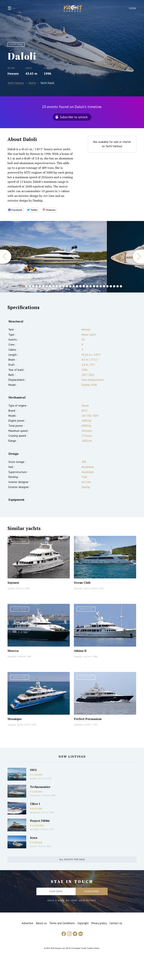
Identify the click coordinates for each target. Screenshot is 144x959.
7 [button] (43, 286)
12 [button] (60, 286)
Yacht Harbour (73, 9)
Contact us (116, 923)
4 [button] (33, 286)
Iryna (33, 837)
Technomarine (40, 787)
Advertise (27, 923)
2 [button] (26, 286)
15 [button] (70, 286)
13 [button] (63, 286)
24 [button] (101, 286)
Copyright (83, 923)
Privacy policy (99, 923)
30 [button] (121, 286)
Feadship (78, 656)
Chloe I (35, 804)
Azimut (33, 778)
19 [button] (84, 286)
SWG (33, 770)
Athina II (80, 651)
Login (132, 8)
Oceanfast (12, 656)
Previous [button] (5, 257)
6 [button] (40, 286)
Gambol (11, 588)
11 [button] (57, 286)
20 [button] (87, 286)
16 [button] (74, 286)
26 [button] (107, 286)
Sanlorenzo (35, 812)
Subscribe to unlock (74, 117)
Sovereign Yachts (81, 588)
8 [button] (47, 286)
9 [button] (50, 286)
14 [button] (67, 286)
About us (41, 923)
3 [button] (30, 286)
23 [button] (97, 286)
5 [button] (36, 286)
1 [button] (23, 286)
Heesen (13, 73)
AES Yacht (34, 829)
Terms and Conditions (62, 923)
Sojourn (13, 582)
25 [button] (104, 286)
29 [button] (117, 286)
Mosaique (15, 719)
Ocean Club (82, 582)
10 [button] (53, 286)
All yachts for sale (72, 859)
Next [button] (138, 257)
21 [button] (90, 286)
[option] (53, 256)
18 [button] (80, 286)
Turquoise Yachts (15, 724)
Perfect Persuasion (88, 719)
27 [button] (111, 286)
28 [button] (114, 286)
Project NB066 (40, 821)
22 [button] (94, 286)
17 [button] (77, 286)
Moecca (13, 651)
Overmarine (35, 795)
